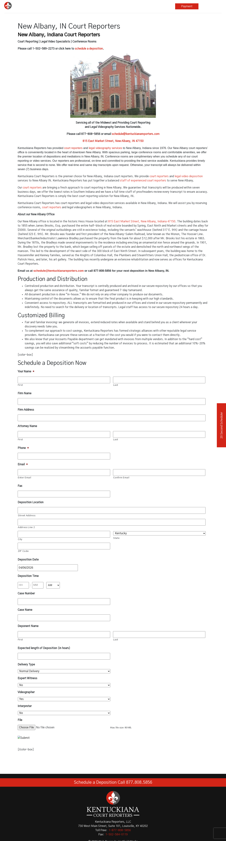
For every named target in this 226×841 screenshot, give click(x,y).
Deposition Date (28, 559)
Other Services (116, 6)
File (20, 720)
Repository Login (210, 6)
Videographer (26, 692)
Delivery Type (26, 664)
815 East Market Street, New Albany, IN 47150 (113, 141)
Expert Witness (27, 678)
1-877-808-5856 (120, 830)
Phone (23, 448)
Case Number (26, 593)
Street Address (26, 515)
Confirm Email (121, 478)
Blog (140, 6)
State (116, 538)
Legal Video (92, 6)
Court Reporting (69, 6)
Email (23, 464)
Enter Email (24, 478)
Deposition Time (28, 576)
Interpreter (25, 706)
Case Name (25, 609)
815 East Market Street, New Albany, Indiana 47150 (141, 221)
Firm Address (26, 409)
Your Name (26, 371)
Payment (186, 6)
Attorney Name (27, 426)
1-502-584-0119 (116, 834)
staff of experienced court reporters (143, 180)
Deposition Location (30, 502)
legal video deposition (189, 176)
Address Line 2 (26, 527)
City (20, 539)
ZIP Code (23, 551)
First (20, 385)
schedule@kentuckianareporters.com (135, 134)
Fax (20, 486)
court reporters (73, 148)
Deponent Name (28, 626)
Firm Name (24, 393)
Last (115, 385)
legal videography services (105, 148)
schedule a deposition (89, 48)
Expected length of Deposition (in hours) (44, 648)
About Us (162, 6)
